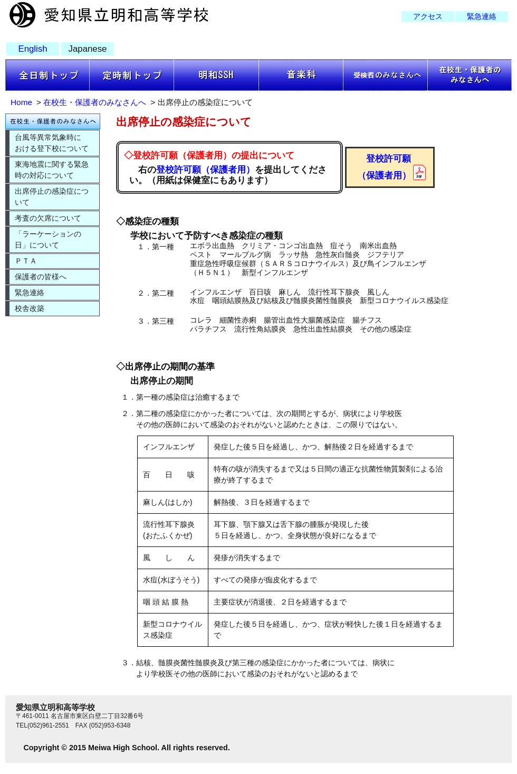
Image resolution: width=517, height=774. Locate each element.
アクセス (428, 16)
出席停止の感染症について (52, 196)
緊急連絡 (481, 16)
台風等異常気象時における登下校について (52, 143)
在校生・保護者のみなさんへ (94, 102)
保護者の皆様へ (40, 276)
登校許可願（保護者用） (205, 170)
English (32, 49)
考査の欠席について (48, 218)
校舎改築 (29, 308)
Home (21, 102)
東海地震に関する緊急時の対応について (52, 170)
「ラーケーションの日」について (48, 239)
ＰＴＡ (26, 261)
